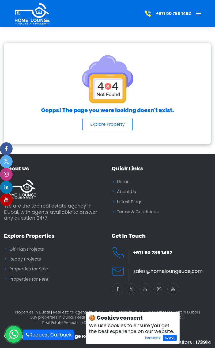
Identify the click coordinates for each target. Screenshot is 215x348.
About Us (126, 192)
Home (123, 182)
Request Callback (48, 334)
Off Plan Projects (26, 249)
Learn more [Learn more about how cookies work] (151, 338)
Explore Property (107, 124)
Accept (169, 338)
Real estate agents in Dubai (80, 312)
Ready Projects (25, 259)
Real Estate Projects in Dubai (69, 322)
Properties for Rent (28, 279)
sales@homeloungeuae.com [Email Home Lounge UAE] (168, 271)
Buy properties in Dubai (53, 317)
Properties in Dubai (33, 312)
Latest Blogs (129, 202)
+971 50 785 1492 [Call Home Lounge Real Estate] (152, 253)
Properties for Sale (28, 269)
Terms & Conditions (138, 212)
